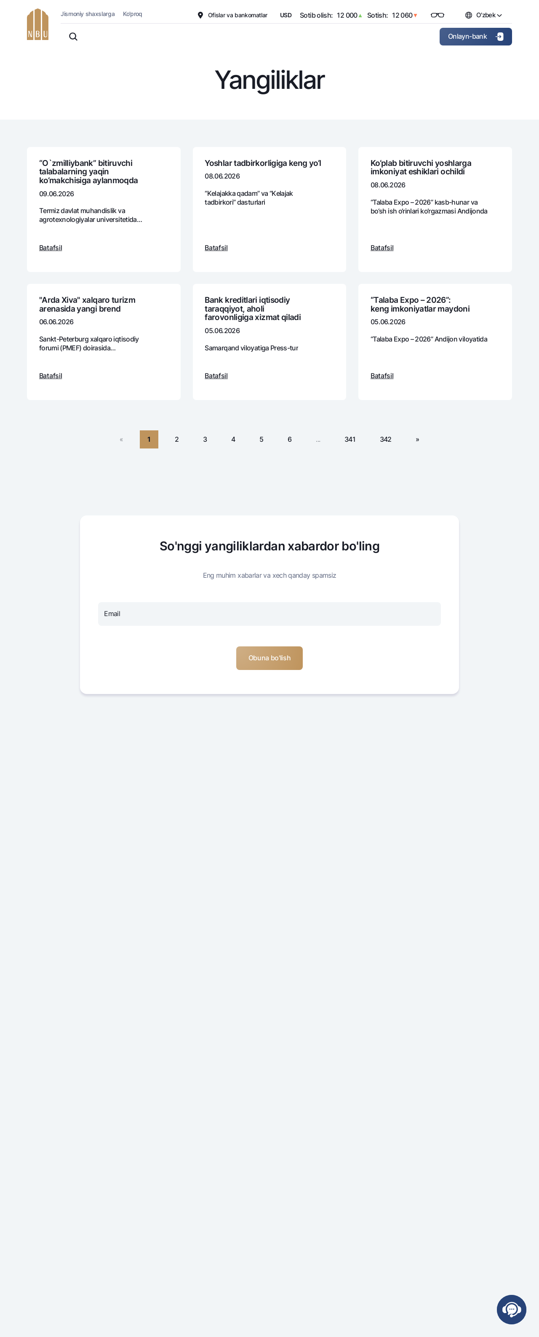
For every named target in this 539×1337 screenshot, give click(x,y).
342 (386, 439)
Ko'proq (132, 13)
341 (349, 439)
